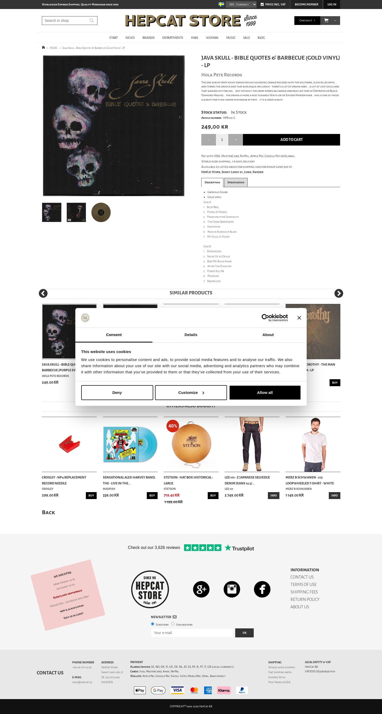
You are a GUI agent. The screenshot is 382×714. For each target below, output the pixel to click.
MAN (194, 37)
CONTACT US (302, 577)
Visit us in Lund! (73, 615)
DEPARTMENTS (172, 37)
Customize (191, 392)
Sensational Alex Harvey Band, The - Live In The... (129, 480)
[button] (326, 20)
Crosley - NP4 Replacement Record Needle (64, 480)
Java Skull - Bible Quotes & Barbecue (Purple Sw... (64, 367)
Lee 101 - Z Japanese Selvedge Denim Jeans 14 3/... (247, 480)
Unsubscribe (184, 625)
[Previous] (43, 293)
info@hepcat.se (82, 682)
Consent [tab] (114, 334)
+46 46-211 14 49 (82, 667)
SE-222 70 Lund (110, 677)
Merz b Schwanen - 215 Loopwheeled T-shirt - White (310, 480)
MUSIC (230, 37)
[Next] (338, 293)
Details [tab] (191, 334)
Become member (306, 4)
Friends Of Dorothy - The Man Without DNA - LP (310, 367)
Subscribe (162, 625)
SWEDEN (107, 682)
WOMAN (212, 37)
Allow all (265, 392)
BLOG (261, 37)
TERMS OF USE (303, 584)
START (113, 37)
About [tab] (268, 334)
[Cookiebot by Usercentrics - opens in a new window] (265, 318)
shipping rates (282, 672)
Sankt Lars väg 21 (112, 672)
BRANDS (148, 37)
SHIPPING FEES (304, 592)
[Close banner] (299, 318)
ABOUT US (299, 607)
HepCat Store (109, 667)
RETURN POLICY (305, 599)
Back (48, 512)
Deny (117, 392)
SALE (246, 37)
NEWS (129, 37)
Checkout (305, 20)
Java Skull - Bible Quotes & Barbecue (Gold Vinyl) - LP (93, 48)
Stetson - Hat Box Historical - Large (188, 480)
